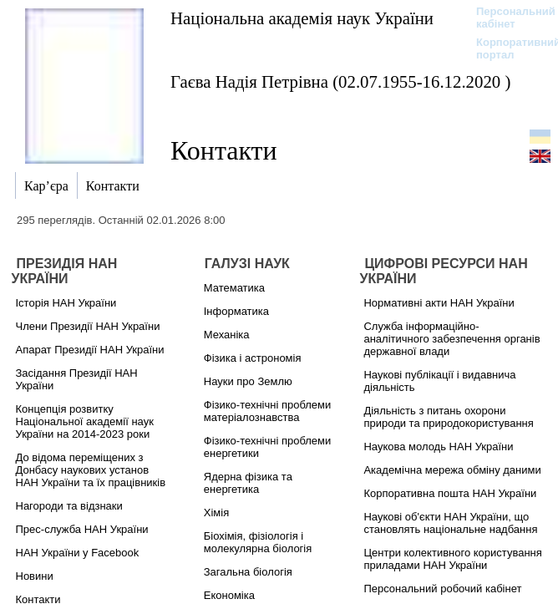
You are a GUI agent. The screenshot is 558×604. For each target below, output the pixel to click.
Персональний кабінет (507, 17)
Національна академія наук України (302, 18)
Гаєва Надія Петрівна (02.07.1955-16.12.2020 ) (340, 81)
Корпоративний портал (507, 48)
